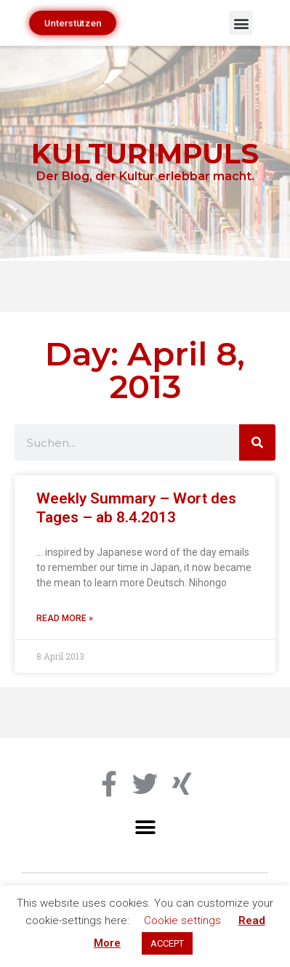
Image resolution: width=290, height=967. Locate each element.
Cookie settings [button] (182, 920)
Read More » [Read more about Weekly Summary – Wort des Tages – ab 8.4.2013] (64, 618)
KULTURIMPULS (145, 154)
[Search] (257, 442)
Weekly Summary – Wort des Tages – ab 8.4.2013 (136, 507)
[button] (241, 23)
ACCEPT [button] (167, 943)
